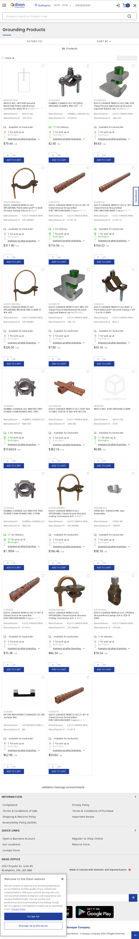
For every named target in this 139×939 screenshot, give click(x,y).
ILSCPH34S (100, 609)
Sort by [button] (102, 41)
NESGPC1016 (11, 100)
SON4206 (54, 100)
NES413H (99, 406)
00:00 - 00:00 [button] (61, 5)
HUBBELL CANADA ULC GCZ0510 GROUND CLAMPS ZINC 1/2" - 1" (66, 104)
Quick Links (69, 830)
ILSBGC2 (99, 304)
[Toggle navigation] (4, 5)
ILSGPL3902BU (57, 609)
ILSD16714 (99, 202)
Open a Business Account (19, 838)
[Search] (69, 16)
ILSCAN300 (55, 406)
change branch (82, 5)
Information (69, 797)
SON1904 (9, 507)
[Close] (62, 879)
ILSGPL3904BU (57, 507)
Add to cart (14, 159)
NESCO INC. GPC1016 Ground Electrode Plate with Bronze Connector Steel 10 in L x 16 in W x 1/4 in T (24, 107)
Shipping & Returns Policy (19, 816)
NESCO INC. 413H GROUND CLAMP (112, 408)
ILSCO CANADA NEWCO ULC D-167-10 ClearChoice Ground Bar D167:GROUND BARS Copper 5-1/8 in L (69, 208)
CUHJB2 (8, 711)
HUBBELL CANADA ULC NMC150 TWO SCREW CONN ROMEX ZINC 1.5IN (23, 410)
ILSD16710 (54, 202)
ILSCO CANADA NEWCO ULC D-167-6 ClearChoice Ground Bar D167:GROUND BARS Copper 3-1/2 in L (24, 615)
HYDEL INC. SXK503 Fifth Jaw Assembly (109, 512)
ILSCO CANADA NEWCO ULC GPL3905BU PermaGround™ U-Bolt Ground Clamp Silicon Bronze (23, 208)
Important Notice (83, 816)
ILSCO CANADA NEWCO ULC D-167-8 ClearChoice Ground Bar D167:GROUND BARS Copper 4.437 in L (69, 718)
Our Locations (11, 844)
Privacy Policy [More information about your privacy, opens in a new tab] (19, 909)
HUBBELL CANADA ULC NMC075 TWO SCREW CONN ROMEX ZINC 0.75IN (23, 512)
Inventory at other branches (22, 138)
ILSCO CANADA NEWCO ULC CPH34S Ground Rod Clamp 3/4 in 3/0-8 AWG (114, 615)
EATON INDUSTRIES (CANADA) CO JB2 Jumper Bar (24, 716)
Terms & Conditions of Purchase (93, 810)
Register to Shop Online (87, 838)
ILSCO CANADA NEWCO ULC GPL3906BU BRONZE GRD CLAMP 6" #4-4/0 (23, 310)
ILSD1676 (8, 609)
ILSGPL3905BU (12, 202)
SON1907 (9, 406)
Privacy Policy (80, 804)
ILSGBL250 (100, 100)
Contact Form (11, 850)
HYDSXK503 (100, 507)
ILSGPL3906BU (12, 304)
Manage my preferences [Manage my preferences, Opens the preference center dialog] (33, 925)
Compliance (10, 804)
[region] (33, 905)
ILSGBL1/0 (54, 304)
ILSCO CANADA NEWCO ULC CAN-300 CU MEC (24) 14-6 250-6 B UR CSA (69, 410)
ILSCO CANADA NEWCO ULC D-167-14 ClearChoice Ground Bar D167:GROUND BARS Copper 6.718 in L (114, 208)
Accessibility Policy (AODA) (19, 822)
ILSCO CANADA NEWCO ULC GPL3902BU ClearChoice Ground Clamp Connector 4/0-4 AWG (67, 615)
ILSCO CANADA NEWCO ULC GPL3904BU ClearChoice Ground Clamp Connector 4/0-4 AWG (67, 513)
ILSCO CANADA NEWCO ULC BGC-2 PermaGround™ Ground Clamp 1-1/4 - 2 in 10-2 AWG (114, 310)
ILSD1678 (54, 711)
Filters (34, 41)
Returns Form (81, 844)
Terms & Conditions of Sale (20, 810)
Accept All (33, 916)
